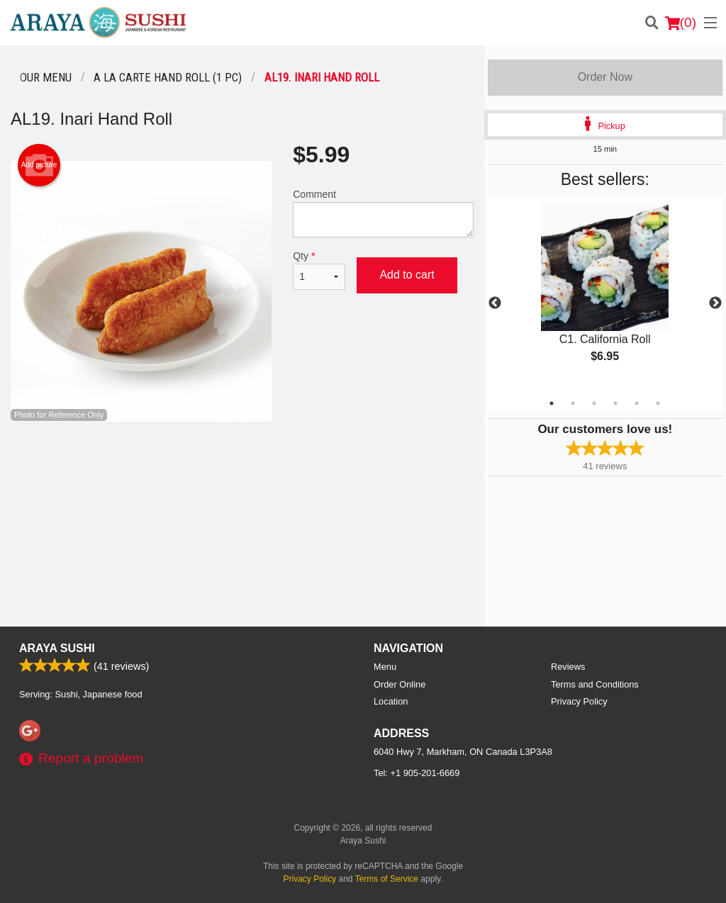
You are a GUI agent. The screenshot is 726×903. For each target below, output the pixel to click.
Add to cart (406, 275)
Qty (319, 270)
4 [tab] (615, 403)
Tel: (416, 773)
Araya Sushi (57, 648)
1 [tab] (551, 403)
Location (391, 701)
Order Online (399, 684)
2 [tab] (573, 403)
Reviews (568, 666)
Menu (385, 666)
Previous (495, 303)
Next (715, 303)
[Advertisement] (242, 467)
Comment (383, 213)
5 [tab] (637, 403)
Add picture (39, 165)
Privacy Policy (579, 701)
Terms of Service (386, 879)
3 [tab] (594, 403)
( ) (680, 22)
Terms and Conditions (595, 684)
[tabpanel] (605, 295)
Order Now (605, 77)
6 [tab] (658, 403)
